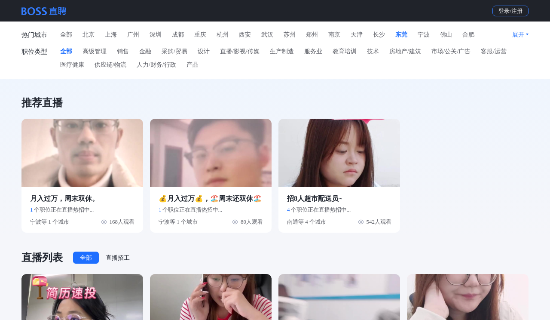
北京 (88, 34)
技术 (373, 51)
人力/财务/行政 (156, 65)
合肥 (468, 34)
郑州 (312, 34)
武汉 (267, 34)
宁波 (424, 34)
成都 (178, 34)
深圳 (156, 34)
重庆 (200, 34)
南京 (334, 34)
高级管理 (94, 51)
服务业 (313, 51)
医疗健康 (72, 65)
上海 (111, 34)
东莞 (401, 34)
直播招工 (118, 258)
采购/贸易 (174, 51)
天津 (357, 34)
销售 (123, 51)
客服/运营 (494, 51)
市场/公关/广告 (451, 51)
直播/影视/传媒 (240, 51)
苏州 (290, 34)
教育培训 (345, 51)
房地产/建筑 (405, 51)
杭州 (223, 34)
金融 (145, 51)
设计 (204, 51)
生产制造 (282, 51)
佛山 (446, 34)
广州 (133, 34)
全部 (66, 34)
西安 (245, 34)
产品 (192, 65)
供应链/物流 (110, 65)
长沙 (379, 34)
